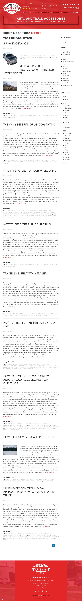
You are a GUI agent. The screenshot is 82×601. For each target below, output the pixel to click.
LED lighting (11, 211)
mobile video (50, 160)
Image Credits (46, 587)
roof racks (48, 214)
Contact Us (67, 12)
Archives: (65, 93)
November (68, 136)
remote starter (8, 217)
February (68, 125)
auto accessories (43, 55)
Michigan (23, 57)
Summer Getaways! (16, 43)
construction (24, 212)
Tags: (63, 48)
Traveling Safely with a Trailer (24, 273)
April (66, 99)
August (67, 110)
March (67, 122)
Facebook (36, 583)
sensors (12, 117)
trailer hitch (37, 212)
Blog (76, 12)
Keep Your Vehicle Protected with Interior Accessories (28, 70)
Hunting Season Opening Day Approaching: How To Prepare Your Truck (28, 492)
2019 (64, 103)
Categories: (66, 38)
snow (26, 211)
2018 (64, 131)
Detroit (36, 33)
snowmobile (20, 211)
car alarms (40, 214)
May (66, 117)
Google (39, 583)
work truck (37, 264)
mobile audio (7, 162)
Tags (25, 33)
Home (26, 12)
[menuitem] (26, 12)
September (68, 108)
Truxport (54, 57)
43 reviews (34, 8)
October (67, 106)
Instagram (46, 583)
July (66, 113)
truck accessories (29, 55)
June (66, 115)
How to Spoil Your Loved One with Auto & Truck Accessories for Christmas (27, 380)
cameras (6, 117)
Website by (37, 587)
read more (27, 108)
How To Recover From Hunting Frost (30, 437)
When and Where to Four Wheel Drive (29, 170)
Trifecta (22, 58)
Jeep (31, 212)
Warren (51, 55)
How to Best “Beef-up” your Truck (27, 224)
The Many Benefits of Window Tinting (29, 124)
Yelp (43, 583)
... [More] (63, 89)
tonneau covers (44, 57)
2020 (65, 97)
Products (35, 12)
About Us (45, 12)
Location (56, 12)
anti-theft (42, 160)
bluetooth (36, 162)
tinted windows (17, 214)
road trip (35, 57)
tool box (16, 212)
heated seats (7, 214)
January (67, 127)
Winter (31, 211)
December (68, 133)
